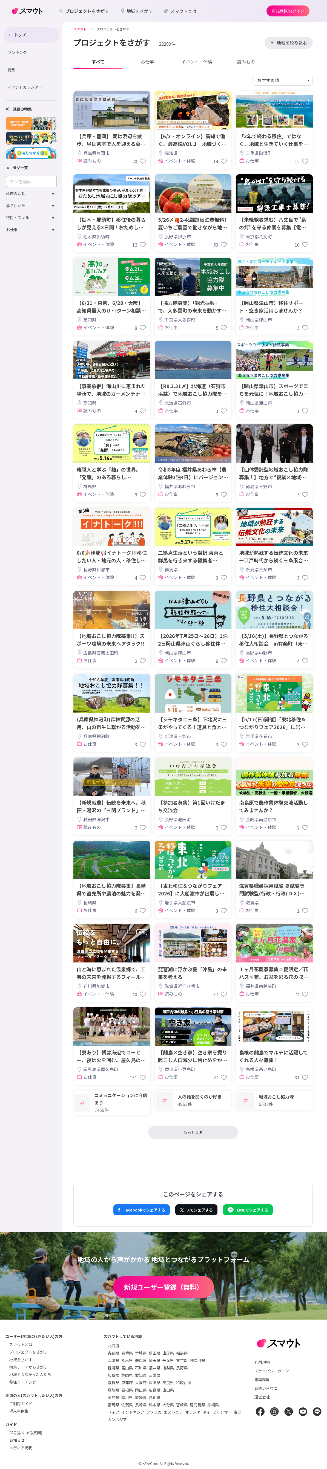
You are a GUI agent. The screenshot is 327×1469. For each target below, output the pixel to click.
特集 (11, 70)
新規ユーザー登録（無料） (163, 1287)
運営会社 (262, 1396)
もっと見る (193, 1132)
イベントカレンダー (25, 87)
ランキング (17, 52)
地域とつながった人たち (30, 1374)
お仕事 (12, 229)
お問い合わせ (265, 1388)
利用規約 (262, 1362)
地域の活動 (15, 193)
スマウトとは (20, 1344)
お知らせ (17, 1440)
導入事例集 (18, 1411)
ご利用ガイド (20, 1403)
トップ (17, 34)
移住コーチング (22, 1382)
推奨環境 (262, 1379)
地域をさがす (20, 1359)
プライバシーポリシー (273, 1370)
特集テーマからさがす (28, 1367)
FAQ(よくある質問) (25, 1432)
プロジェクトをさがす (28, 1352)
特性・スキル (17, 217)
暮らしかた (15, 205)
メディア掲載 (20, 1447)
